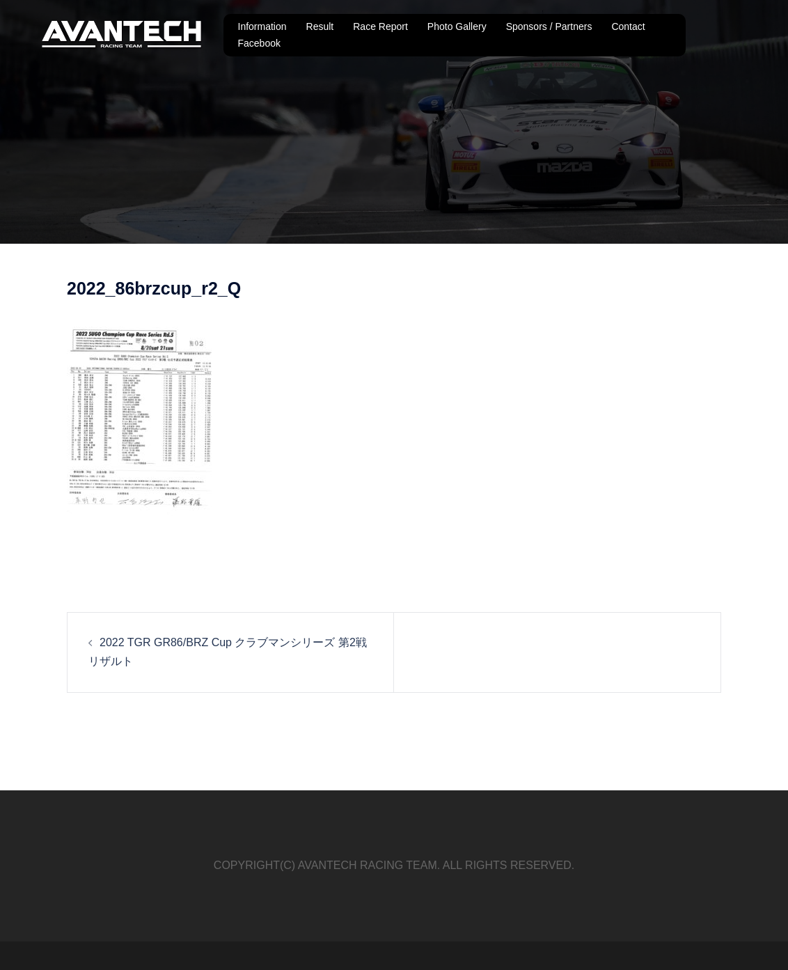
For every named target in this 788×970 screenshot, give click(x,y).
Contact (628, 26)
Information (262, 26)
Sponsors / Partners (549, 26)
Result (320, 26)
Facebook (259, 43)
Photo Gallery (457, 26)
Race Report (380, 26)
